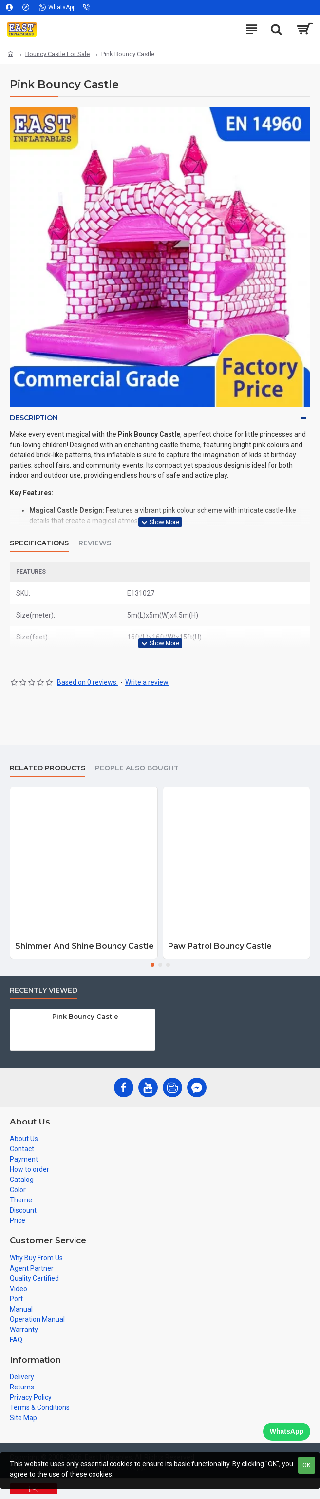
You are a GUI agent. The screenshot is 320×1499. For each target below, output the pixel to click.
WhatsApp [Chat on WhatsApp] (286, 1431)
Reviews (94, 543)
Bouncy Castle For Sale (57, 53)
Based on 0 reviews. (87, 682)
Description (34, 417)
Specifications (39, 543)
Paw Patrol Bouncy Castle (220, 946)
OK (306, 1465)
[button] (152, 965)
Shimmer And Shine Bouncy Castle (84, 946)
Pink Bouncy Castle (85, 1016)
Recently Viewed (43, 990)
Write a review (147, 682)
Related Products (47, 768)
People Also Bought (137, 768)
